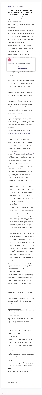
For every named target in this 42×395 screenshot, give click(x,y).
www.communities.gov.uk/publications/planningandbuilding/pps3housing (21, 153)
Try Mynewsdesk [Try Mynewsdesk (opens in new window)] (23, 393)
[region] (21, 64)
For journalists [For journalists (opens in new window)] (30, 393)
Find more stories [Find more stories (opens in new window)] (37, 393)
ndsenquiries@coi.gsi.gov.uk (13, 373)
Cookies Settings (11, 65)
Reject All (21, 65)
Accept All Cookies (23, 68)
